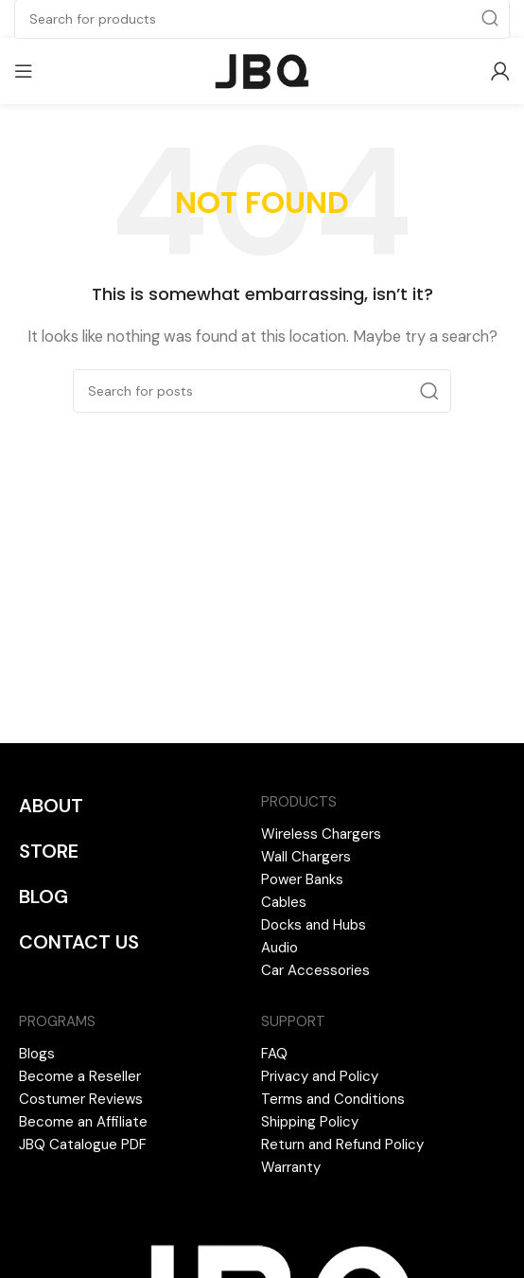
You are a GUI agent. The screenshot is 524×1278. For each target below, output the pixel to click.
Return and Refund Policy (342, 1144)
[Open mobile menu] (24, 71)
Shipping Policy (309, 1121)
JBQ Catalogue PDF (83, 1144)
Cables (283, 902)
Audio (279, 947)
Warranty (291, 1167)
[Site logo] (262, 70)
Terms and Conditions (333, 1099)
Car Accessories (315, 970)
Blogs (37, 1053)
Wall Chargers (306, 856)
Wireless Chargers (321, 834)
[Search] (262, 391)
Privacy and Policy (319, 1076)
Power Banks (302, 879)
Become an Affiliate (83, 1121)
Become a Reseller (80, 1076)
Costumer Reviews (81, 1099)
